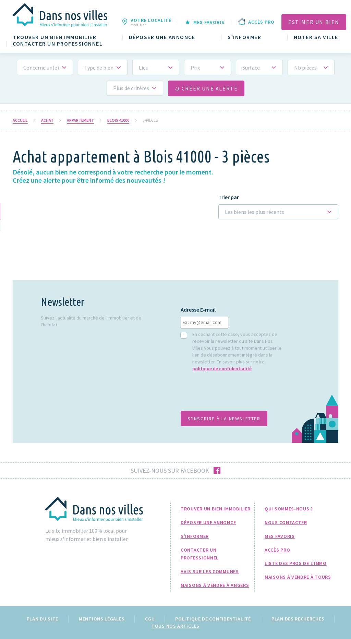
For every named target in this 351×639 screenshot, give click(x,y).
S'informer (244, 37)
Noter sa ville (316, 37)
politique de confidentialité (222, 368)
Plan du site (42, 619)
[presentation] (233, 395)
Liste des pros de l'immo (296, 563)
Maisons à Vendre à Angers (215, 585)
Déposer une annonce (162, 37)
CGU (150, 619)
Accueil (20, 120)
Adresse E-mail (198, 309)
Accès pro (277, 550)
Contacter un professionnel (57, 43)
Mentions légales (101, 619)
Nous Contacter (286, 522)
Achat (47, 120)
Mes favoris (280, 536)
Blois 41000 (118, 120)
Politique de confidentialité (213, 619)
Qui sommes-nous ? (289, 509)
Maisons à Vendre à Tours (298, 577)
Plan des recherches (297, 619)
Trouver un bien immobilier (54, 37)
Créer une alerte (206, 88)
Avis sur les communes (210, 571)
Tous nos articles (175, 626)
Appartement (80, 120)
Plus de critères (131, 88)
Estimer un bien (313, 22)
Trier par (228, 197)
